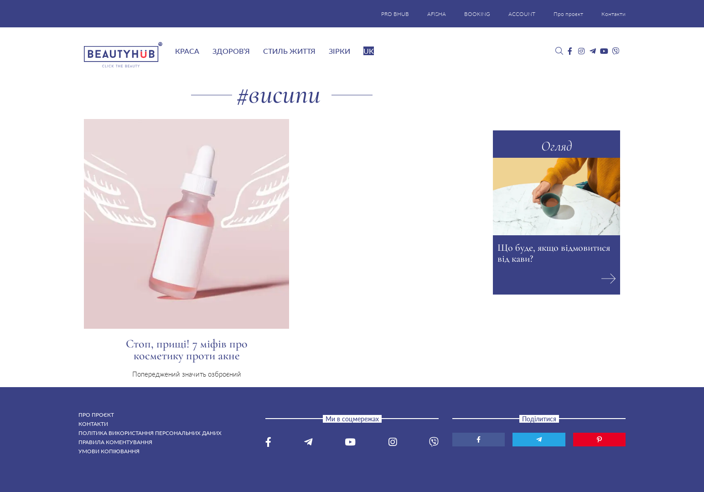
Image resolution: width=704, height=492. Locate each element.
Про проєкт (568, 13)
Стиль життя (289, 51)
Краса (187, 51)
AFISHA (436, 13)
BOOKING (477, 13)
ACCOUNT (521, 13)
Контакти (613, 13)
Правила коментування (115, 442)
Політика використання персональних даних (150, 433)
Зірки (339, 51)
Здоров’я (231, 51)
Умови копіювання (109, 451)
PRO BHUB (395, 13)
